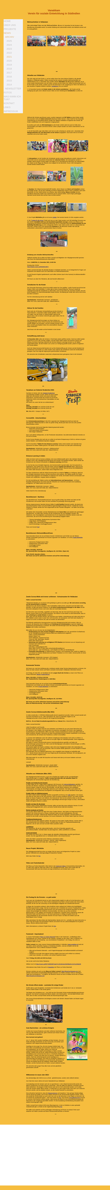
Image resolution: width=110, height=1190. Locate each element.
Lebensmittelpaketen (69, 784)
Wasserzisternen (52, 1093)
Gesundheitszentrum (75, 1097)
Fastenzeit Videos (60, 866)
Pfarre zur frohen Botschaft (47, 937)
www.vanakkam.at (73, 944)
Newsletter (51, 967)
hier (38, 527)
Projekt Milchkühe (77, 537)
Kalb (69, 795)
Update (54, 217)
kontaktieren (55, 86)
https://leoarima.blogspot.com (69, 971)
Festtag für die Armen (37, 220)
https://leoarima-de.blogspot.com (35, 976)
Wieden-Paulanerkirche (43, 674)
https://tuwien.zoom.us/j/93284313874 (38, 267)
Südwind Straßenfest (49, 393)
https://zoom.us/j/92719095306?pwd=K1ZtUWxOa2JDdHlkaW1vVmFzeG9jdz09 (58, 964)
